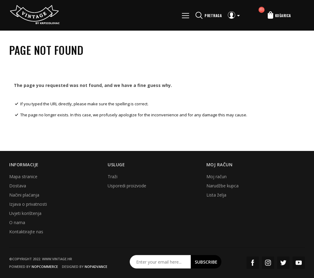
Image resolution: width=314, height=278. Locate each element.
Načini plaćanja (24, 195)
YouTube (299, 263)
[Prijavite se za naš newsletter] (160, 262)
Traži (112, 176)
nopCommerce (45, 266)
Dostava (17, 186)
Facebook (253, 263)
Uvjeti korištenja (25, 213)
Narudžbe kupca (222, 186)
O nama (17, 222)
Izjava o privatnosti (28, 204)
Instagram (268, 263)
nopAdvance (96, 266)
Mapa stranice (23, 176)
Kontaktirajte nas (26, 232)
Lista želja (216, 195)
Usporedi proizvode (127, 186)
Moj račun (216, 176)
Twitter (283, 263)
